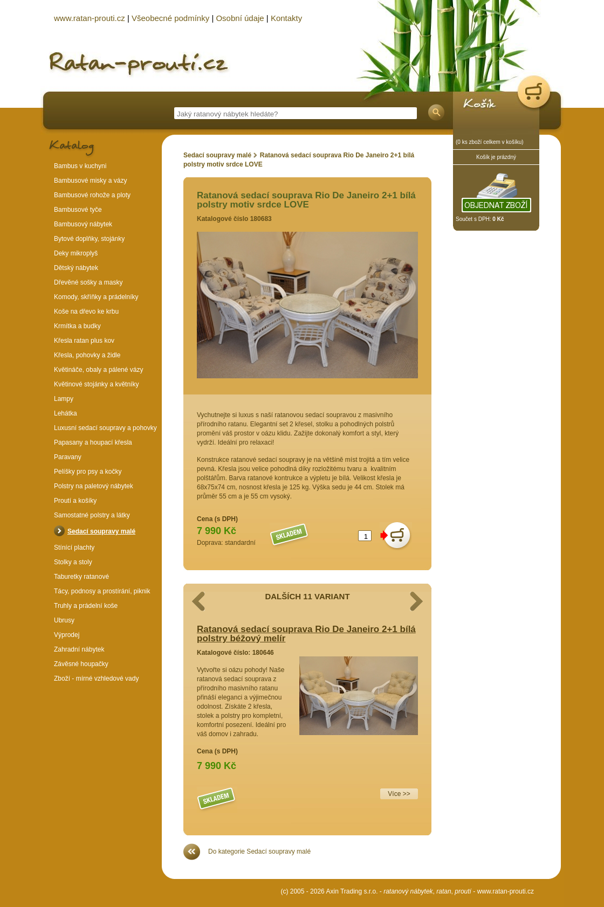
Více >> (399, 794)
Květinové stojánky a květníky (96, 384)
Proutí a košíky (75, 500)
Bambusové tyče (78, 209)
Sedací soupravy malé (217, 155)
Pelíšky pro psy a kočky (87, 471)
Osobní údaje (240, 18)
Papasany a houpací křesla (93, 442)
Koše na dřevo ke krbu (86, 311)
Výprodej (66, 635)
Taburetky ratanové (81, 576)
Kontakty (286, 18)
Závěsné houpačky (81, 664)
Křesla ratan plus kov (84, 340)
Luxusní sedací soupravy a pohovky (105, 428)
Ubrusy (64, 620)
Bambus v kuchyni (80, 166)
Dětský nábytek (76, 268)
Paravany (67, 457)
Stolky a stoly (73, 562)
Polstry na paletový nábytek (93, 486)
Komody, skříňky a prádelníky (96, 297)
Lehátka (65, 413)
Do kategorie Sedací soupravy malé (259, 851)
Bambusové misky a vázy (90, 180)
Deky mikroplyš (76, 253)
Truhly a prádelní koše (86, 606)
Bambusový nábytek (83, 224)
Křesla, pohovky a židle (87, 355)
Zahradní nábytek (79, 649)
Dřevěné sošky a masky (88, 282)
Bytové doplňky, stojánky (89, 239)
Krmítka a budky (77, 326)
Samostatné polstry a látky (92, 515)
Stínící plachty (74, 547)
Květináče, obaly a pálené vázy (98, 369)
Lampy (63, 399)
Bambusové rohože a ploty (92, 195)
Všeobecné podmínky (170, 18)
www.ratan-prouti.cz (505, 891)
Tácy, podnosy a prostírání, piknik (102, 591)
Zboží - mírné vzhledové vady (96, 678)
